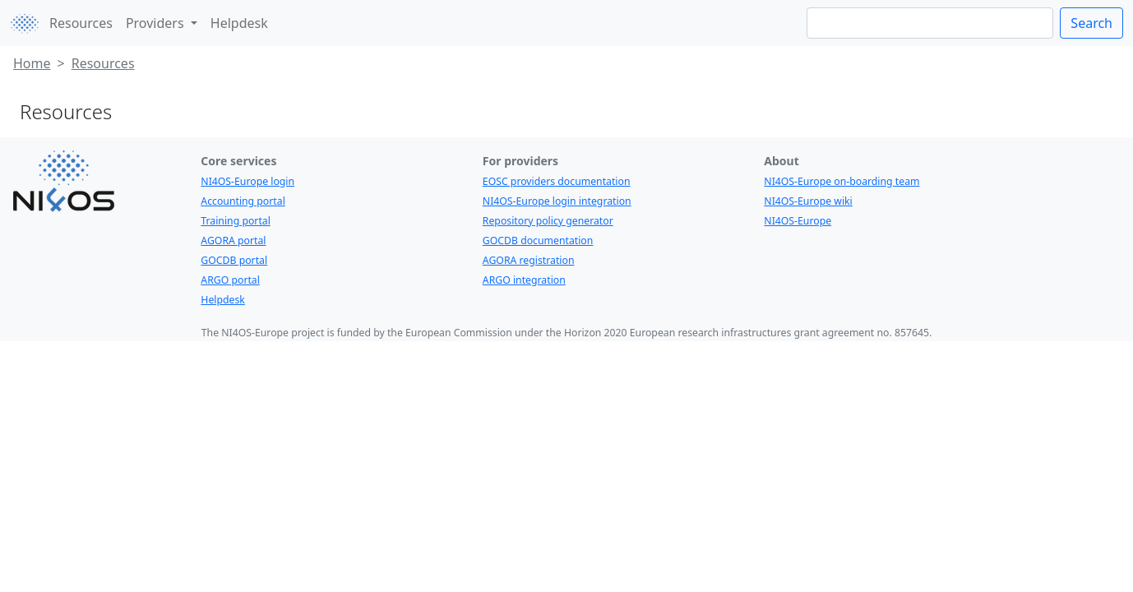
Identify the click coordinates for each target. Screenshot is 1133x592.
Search (1091, 23)
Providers (156, 23)
